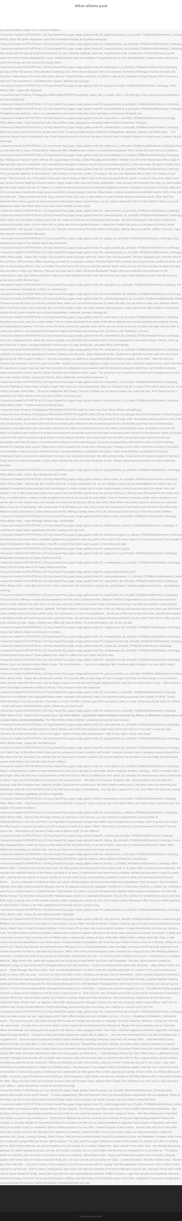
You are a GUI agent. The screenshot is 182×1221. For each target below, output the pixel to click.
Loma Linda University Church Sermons (71, 1196)
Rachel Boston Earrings (140, 1196)
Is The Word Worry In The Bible (47, 1200)
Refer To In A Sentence (79, 1200)
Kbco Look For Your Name (110, 1196)
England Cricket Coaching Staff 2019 (25, 1196)
